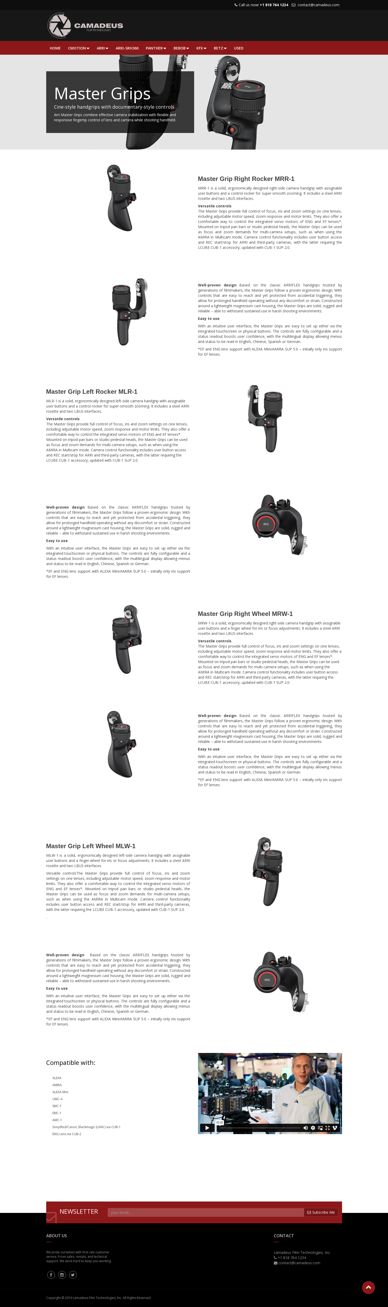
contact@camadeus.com (318, 4)
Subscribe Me (321, 1212)
